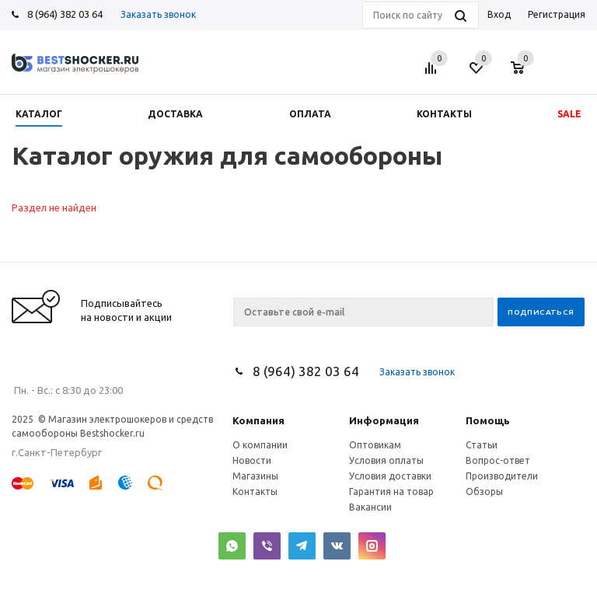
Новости (251, 460)
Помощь (488, 420)
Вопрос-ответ (498, 460)
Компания (258, 420)
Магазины (255, 476)
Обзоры (484, 491)
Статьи (482, 445)
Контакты (255, 491)
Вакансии (370, 507)
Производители (502, 476)
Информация (384, 420)
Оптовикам (375, 445)
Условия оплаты (386, 460)
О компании (260, 445)
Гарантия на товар (391, 491)
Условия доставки (390, 476)
